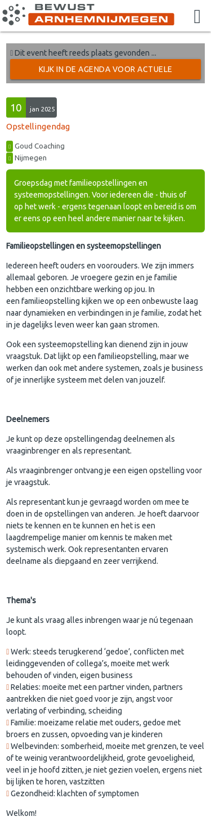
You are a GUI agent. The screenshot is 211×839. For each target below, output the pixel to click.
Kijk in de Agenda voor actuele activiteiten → (106, 72)
